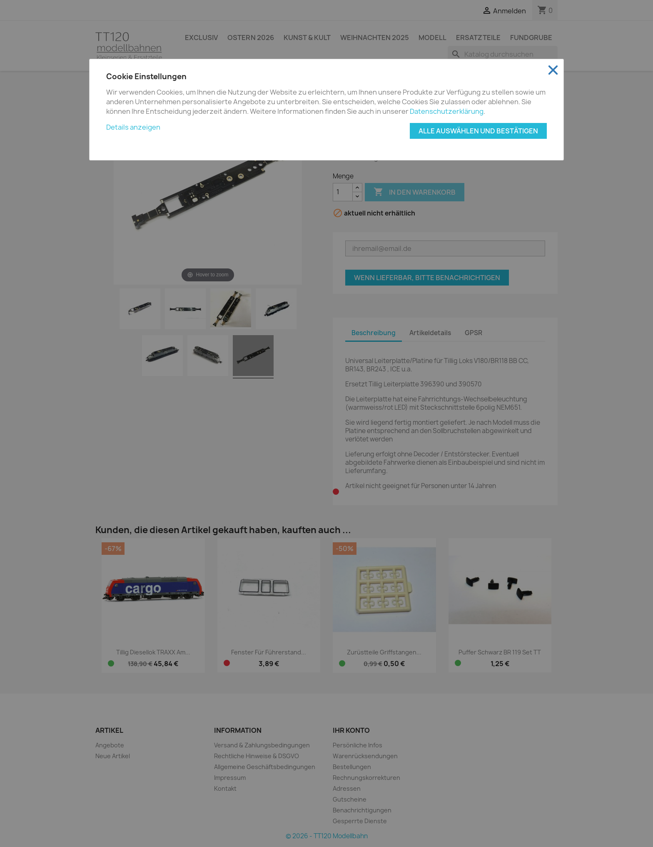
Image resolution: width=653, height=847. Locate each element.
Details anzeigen (133, 127)
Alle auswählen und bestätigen (478, 130)
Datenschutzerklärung (447, 111)
